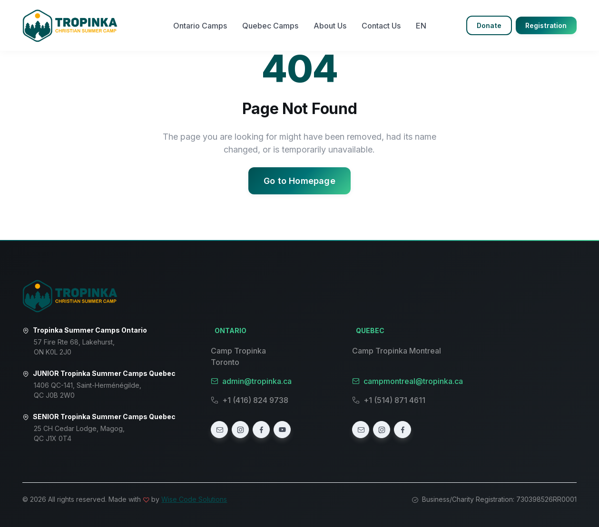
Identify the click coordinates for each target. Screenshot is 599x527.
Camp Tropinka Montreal (396, 350)
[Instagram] (240, 429)
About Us (330, 25)
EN (421, 25)
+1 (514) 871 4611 (388, 400)
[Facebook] (261, 429)
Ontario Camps (200, 25)
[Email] (219, 429)
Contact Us (381, 25)
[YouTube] (282, 429)
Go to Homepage (299, 181)
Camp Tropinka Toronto (238, 356)
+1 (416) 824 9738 (249, 400)
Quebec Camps (270, 25)
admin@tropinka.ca (251, 381)
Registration (546, 25)
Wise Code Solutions (194, 499)
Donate (489, 25)
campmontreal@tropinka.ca (407, 381)
